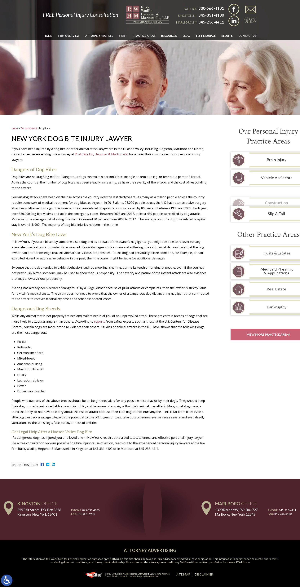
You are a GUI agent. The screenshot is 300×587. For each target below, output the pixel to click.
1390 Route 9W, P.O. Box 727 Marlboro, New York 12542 (236, 512)
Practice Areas (144, 35)
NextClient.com (151, 576)
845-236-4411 (211, 22)
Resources (169, 35)
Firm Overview (69, 35)
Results (227, 35)
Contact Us (247, 35)
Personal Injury (29, 128)
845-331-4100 (211, 15)
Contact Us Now (250, 20)
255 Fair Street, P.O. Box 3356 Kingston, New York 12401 (39, 512)
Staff (123, 35)
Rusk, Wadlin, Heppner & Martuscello (101, 154)
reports (99, 321)
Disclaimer (204, 574)
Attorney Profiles (99, 35)
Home (48, 35)
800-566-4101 (211, 8)
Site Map (183, 574)
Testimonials (206, 35)
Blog (186, 35)
